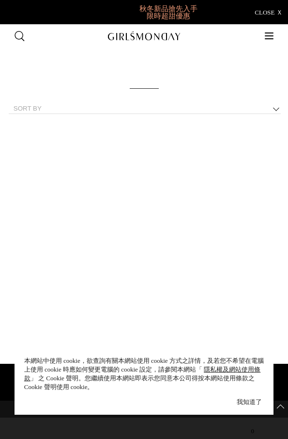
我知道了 (249, 402)
